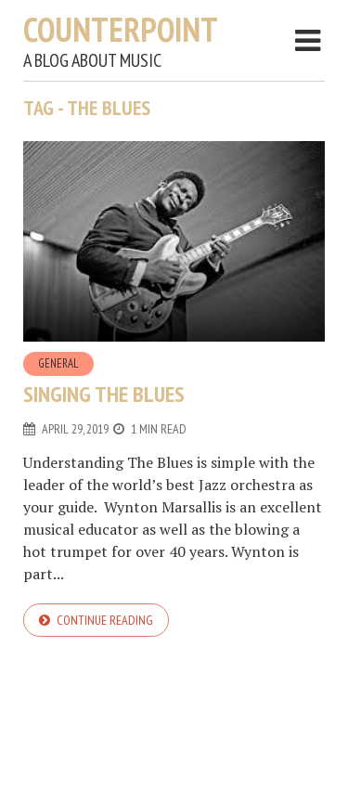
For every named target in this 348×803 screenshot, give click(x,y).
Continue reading (105, 620)
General (58, 363)
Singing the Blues (104, 394)
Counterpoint (120, 29)
